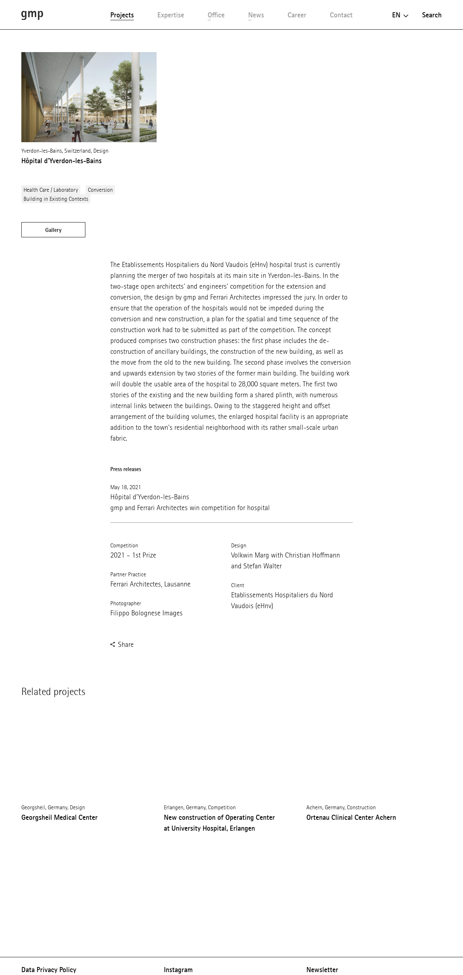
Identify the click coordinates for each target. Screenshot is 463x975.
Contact (341, 14)
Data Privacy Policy (48, 969)
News (256, 14)
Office (216, 14)
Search (432, 14)
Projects (122, 14)
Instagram (178, 969)
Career (297, 14)
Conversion (100, 189)
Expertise (170, 14)
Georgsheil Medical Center (59, 817)
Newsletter (322, 969)
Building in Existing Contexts (56, 198)
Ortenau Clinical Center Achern (351, 817)
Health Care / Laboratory (51, 189)
